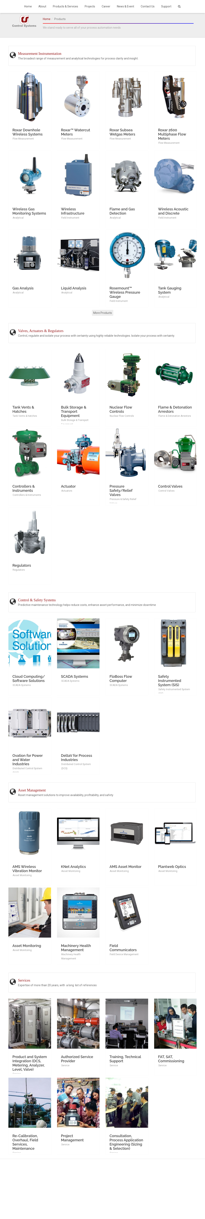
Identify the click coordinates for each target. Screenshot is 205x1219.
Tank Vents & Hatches (25, 416)
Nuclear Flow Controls (122, 416)
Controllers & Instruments (27, 495)
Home (28, 6)
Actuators (66, 490)
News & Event (125, 6)
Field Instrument (70, 217)
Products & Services (65, 6)
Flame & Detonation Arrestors (174, 416)
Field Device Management (124, 954)
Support (166, 6)
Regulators (19, 569)
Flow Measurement (23, 138)
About (42, 6)
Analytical (18, 217)
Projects (90, 6)
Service (65, 1065)
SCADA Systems (22, 685)
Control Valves (166, 490)
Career (106, 6)
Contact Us (148, 6)
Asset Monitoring (22, 875)
